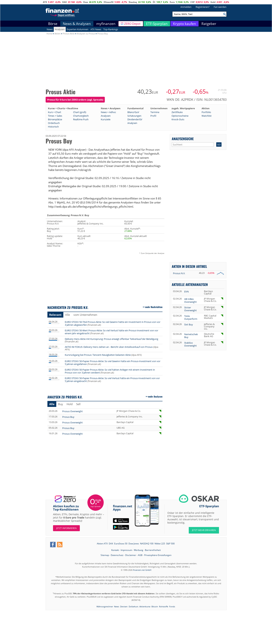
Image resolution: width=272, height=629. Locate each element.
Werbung (138, 550)
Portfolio (206, 112)
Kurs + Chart (54, 112)
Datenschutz (117, 555)
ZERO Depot (132, 24)
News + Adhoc (108, 112)
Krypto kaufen (184, 23)
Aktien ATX (102, 543)
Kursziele (105, 119)
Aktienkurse (144, 606)
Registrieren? (203, 6)
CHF (192, 2)
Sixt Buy (188, 324)
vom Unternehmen (85, 314)
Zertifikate (177, 112)
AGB (140, 555)
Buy (60, 404)
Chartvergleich (81, 115)
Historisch (53, 126)
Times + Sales (55, 115)
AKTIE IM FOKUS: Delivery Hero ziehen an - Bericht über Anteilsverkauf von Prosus (109, 346)
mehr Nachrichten (154, 307)
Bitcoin (154, 606)
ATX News (95, 29)
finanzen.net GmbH (142, 570)
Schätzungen (134, 115)
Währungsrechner (104, 606)
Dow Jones (133, 543)
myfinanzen (105, 23)
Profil (153, 115)
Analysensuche (183, 138)
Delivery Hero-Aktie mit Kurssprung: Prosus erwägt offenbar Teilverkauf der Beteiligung (111, 339)
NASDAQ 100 (146, 543)
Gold (213, 2)
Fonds (172, 606)
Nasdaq (133, 2)
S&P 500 (170, 543)
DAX (64, 2)
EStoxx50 (108, 2)
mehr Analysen (155, 396)
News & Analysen (77, 23)
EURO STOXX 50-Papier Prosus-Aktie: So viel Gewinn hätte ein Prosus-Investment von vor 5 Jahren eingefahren (112, 363)
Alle (67, 314)
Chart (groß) (79, 112)
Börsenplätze (55, 119)
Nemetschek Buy (191, 336)
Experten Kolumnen (77, 29)
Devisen (124, 606)
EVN (186, 291)
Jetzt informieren (66, 528)
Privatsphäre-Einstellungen (157, 555)
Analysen (60, 29)
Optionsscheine (180, 115)
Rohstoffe (163, 606)
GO (219, 144)
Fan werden (220, 6)
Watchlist (207, 115)
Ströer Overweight (190, 309)
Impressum (126, 550)
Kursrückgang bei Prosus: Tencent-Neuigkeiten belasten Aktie (98, 354)
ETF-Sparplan (157, 23)
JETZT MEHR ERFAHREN (204, 530)
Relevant (55, 314)
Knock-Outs (178, 119)
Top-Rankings (110, 29)
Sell (78, 404)
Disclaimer (130, 555)
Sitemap (105, 555)
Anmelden (185, 6)
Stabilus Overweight (190, 344)
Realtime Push (80, 119)
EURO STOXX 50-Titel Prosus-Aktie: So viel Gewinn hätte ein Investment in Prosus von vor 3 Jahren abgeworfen (112, 323)
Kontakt (115, 550)
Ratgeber (208, 23)
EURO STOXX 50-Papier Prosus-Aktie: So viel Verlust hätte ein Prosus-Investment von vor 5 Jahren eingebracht (112, 380)
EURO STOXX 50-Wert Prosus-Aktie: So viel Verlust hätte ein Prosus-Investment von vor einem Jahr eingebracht (111, 332)
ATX (45, 2)
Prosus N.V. (179, 273)
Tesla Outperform (190, 317)
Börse (52, 23)
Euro (172, 2)
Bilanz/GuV (133, 112)
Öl (154, 2)
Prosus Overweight (72, 411)
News (50, 29)
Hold (70, 404)
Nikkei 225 (160, 543)
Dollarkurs (133, 606)
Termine (154, 112)
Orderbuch (54, 123)
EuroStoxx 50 (120, 543)
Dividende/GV (134, 119)
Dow (85, 2)
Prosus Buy (68, 416)
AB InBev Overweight (190, 300)
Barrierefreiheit (153, 550)
